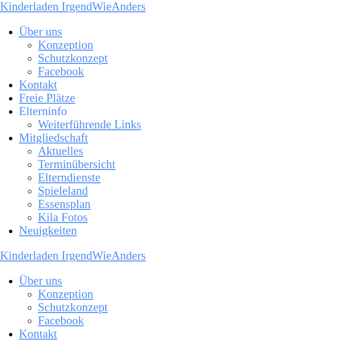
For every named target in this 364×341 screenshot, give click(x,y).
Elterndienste (69, 177)
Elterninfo (43, 111)
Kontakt (38, 84)
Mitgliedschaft (53, 137)
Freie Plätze (47, 97)
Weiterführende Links (89, 124)
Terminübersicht (76, 164)
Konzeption (65, 44)
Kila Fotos (63, 217)
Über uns (40, 31)
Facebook (61, 71)
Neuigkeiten (48, 230)
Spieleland (63, 190)
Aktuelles (60, 150)
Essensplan (64, 203)
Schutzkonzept (73, 58)
